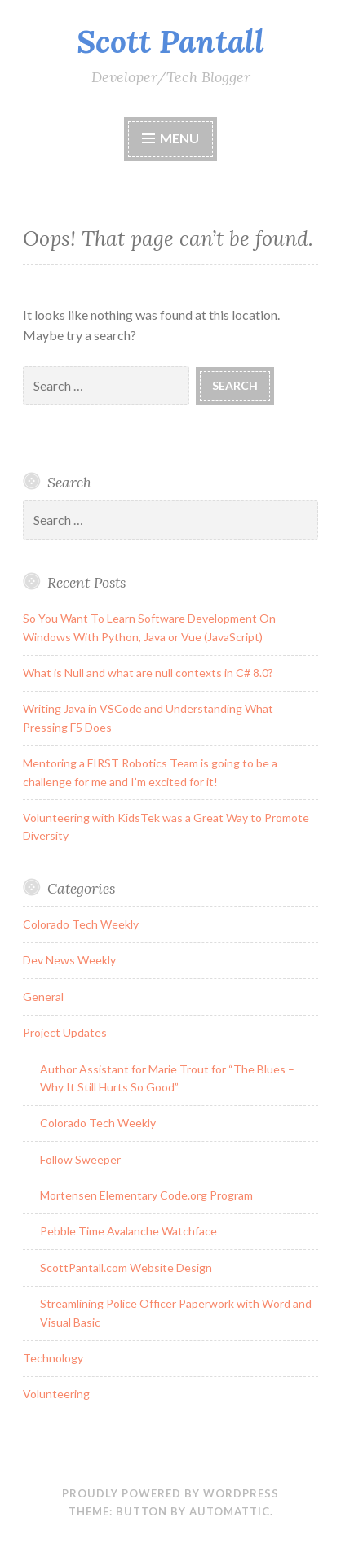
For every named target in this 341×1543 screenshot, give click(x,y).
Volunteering (56, 1394)
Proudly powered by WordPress (170, 1493)
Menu (179, 138)
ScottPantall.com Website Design (126, 1267)
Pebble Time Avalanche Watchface (128, 1231)
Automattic (229, 1511)
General (43, 996)
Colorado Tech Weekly (81, 924)
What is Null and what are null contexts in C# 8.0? (148, 673)
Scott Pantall (170, 41)
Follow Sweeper (80, 1159)
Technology (53, 1358)
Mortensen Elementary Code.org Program (146, 1195)
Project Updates (65, 1032)
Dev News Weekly (69, 960)
